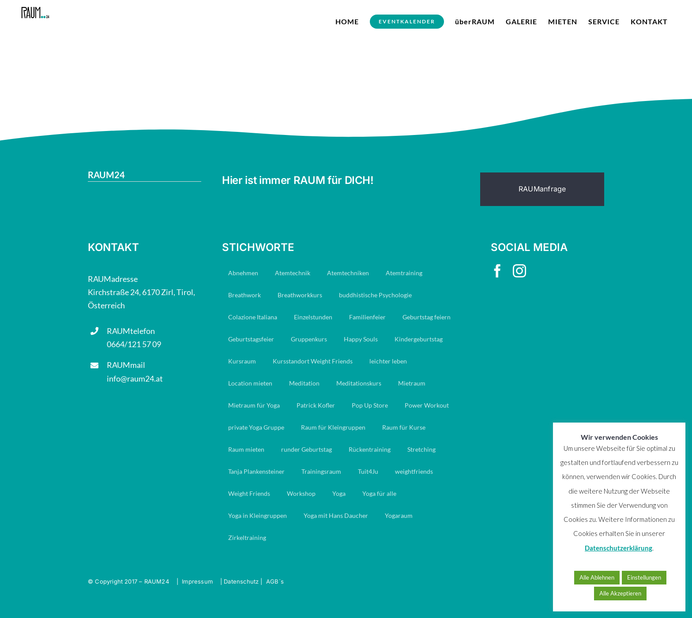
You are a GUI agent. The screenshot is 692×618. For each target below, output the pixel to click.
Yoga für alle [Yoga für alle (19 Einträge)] (379, 493)
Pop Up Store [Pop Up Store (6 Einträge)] (370, 405)
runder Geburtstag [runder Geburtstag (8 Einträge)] (306, 449)
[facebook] (497, 270)
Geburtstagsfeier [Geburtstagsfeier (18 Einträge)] (251, 339)
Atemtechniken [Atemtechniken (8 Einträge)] (348, 273)
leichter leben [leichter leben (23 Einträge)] (388, 361)
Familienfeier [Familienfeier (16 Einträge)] (367, 317)
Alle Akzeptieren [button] (620, 593)
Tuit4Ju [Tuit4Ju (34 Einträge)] (368, 471)
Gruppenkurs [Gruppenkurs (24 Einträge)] (309, 339)
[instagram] (519, 270)
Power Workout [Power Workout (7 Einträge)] (427, 405)
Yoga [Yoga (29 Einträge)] (339, 493)
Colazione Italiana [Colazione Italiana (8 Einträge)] (252, 317)
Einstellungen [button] (644, 577)
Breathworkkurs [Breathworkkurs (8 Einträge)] (300, 295)
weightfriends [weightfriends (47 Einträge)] (414, 471)
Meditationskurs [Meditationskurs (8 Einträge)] (358, 383)
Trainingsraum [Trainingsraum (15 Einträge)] (321, 471)
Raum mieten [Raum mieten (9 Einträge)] (246, 449)
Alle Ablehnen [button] (596, 577)
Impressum (197, 581)
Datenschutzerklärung (618, 548)
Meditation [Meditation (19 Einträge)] (304, 383)
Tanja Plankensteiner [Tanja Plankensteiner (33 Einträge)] (256, 471)
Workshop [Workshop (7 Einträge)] (301, 493)
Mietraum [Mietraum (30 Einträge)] (411, 383)
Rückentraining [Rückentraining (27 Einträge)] (370, 449)
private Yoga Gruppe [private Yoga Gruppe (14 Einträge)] (256, 427)
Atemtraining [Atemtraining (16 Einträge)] (404, 273)
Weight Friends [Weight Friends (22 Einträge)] (249, 493)
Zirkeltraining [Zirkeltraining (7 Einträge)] (247, 537)
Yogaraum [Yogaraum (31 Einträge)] (399, 515)
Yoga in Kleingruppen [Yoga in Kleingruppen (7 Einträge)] (257, 515)
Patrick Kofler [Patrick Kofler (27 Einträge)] (316, 405)
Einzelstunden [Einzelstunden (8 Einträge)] (313, 317)
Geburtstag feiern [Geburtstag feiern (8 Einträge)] (426, 317)
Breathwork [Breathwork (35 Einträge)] (244, 295)
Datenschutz (241, 581)
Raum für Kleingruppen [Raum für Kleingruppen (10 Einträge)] (333, 427)
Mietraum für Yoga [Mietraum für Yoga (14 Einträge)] (254, 405)
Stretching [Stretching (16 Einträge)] (421, 449)
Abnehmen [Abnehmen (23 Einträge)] (243, 273)
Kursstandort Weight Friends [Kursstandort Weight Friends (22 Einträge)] (313, 361)
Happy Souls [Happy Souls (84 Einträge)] (361, 339)
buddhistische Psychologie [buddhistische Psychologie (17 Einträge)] (375, 295)
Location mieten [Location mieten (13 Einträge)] (250, 383)
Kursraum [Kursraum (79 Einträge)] (242, 361)
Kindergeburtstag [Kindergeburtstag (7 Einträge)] (419, 339)
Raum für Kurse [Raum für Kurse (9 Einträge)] (403, 427)
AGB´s (275, 581)
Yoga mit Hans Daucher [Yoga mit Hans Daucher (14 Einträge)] (336, 515)
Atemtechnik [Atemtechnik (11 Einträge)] (292, 273)
